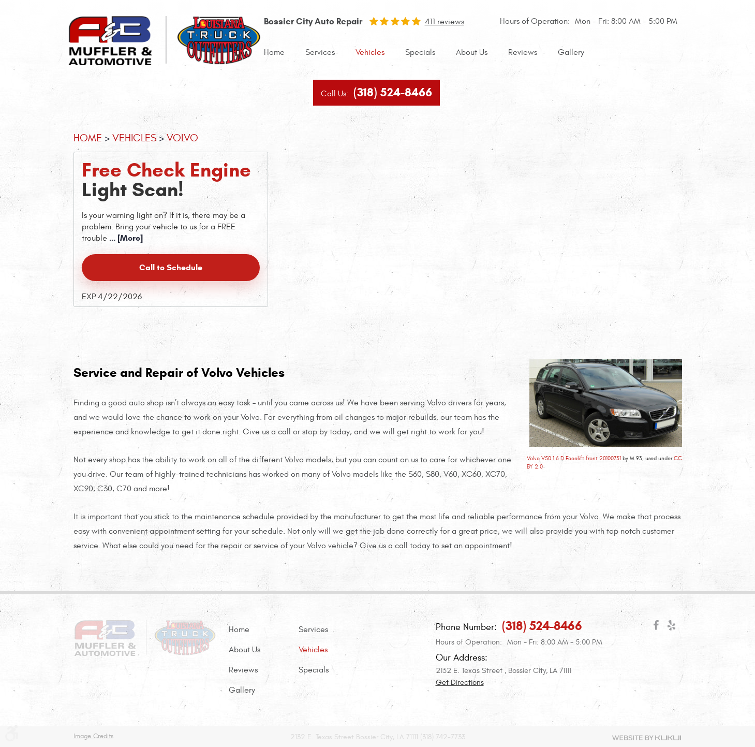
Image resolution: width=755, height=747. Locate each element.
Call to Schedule (170, 267)
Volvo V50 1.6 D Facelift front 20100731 (574, 458)
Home (274, 52)
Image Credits (93, 736)
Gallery (571, 52)
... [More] (125, 238)
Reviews (522, 52)
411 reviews (444, 22)
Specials (420, 52)
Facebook (656, 627)
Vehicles (370, 52)
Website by (646, 738)
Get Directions (460, 682)
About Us (471, 52)
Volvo (182, 138)
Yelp (672, 627)
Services (320, 52)
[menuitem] (274, 52)
